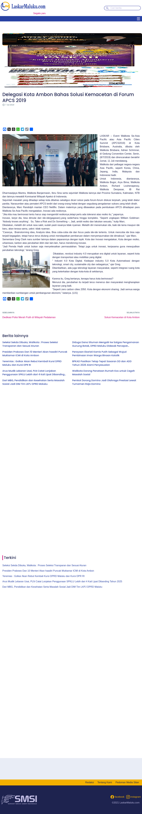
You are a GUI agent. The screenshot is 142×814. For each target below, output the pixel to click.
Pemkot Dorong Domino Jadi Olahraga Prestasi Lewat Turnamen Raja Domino (104, 382)
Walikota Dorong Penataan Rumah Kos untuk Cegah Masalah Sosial (103, 372)
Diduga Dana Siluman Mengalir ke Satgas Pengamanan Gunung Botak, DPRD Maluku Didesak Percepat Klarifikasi (105, 344)
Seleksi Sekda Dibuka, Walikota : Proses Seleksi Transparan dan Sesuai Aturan (30, 344)
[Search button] (107, 8)
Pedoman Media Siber (127, 782)
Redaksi (89, 782)
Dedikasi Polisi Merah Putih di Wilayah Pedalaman (29, 317)
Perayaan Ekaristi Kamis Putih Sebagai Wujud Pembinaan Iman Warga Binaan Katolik (99, 353)
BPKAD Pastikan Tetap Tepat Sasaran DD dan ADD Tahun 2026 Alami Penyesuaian (102, 363)
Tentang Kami (104, 782)
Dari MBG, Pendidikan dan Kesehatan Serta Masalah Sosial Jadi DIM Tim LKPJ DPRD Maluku (33, 382)
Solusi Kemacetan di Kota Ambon (122, 317)
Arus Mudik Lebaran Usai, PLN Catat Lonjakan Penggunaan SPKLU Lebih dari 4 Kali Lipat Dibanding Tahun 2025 (33, 372)
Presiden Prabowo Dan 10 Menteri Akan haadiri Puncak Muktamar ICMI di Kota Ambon (34, 353)
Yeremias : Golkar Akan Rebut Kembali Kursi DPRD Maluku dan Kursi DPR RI (31, 363)
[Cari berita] (122, 8)
